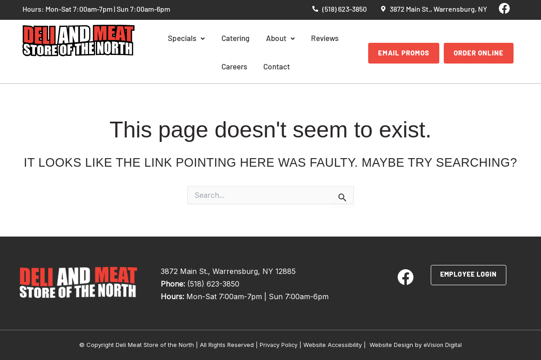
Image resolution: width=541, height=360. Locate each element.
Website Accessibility (333, 344)
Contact (255, 67)
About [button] (259, 39)
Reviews (298, 39)
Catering (219, 39)
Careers (336, 39)
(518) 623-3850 (213, 283)
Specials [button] (175, 39)
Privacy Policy (278, 344)
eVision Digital (444, 344)
